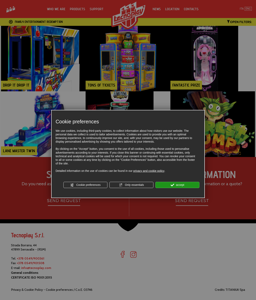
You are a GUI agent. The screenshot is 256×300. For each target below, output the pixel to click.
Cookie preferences (85, 185)
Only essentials (131, 185)
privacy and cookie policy (148, 170)
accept (177, 185)
